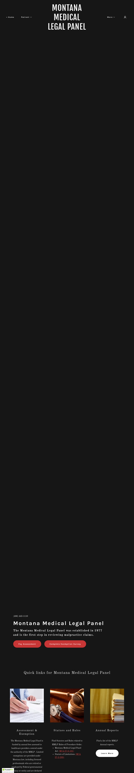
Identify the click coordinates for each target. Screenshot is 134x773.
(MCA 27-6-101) (66, 751)
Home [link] (11, 17)
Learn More (107, 753)
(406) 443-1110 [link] (20, 616)
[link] (67, 29)
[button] (25, 17)
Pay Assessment (27, 644)
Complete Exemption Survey (65, 644)
